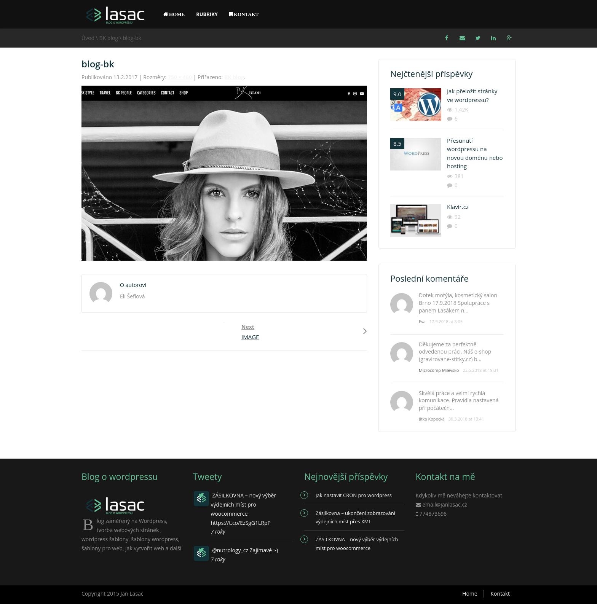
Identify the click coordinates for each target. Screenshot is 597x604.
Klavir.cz (458, 206)
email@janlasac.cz (444, 504)
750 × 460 (180, 77)
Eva (422, 321)
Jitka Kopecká (432, 419)
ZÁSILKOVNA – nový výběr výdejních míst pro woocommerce (357, 543)
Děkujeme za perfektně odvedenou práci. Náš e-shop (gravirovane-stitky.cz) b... (455, 352)
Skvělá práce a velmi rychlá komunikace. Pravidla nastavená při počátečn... (458, 400)
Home (469, 593)
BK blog (108, 37)
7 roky (218, 531)
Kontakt (500, 593)
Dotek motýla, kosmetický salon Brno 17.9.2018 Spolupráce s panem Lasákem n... (458, 303)
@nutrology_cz (230, 550)
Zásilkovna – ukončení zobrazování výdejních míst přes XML (355, 517)
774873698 (433, 513)
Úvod (87, 37)
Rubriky (207, 14)
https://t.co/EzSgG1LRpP (241, 522)
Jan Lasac (132, 593)
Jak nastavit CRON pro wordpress (354, 495)
